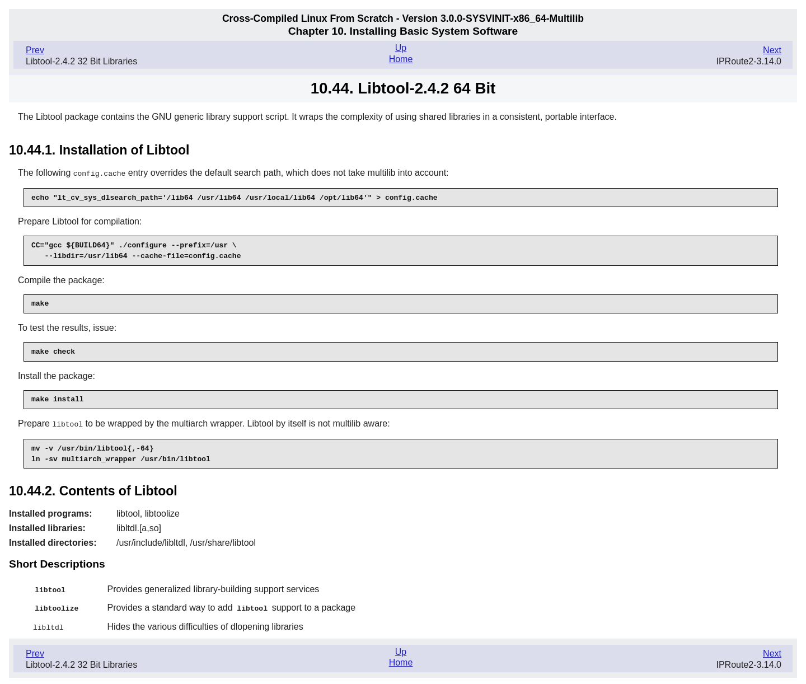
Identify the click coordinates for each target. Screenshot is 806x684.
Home (401, 59)
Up (400, 48)
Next (772, 50)
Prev (35, 50)
